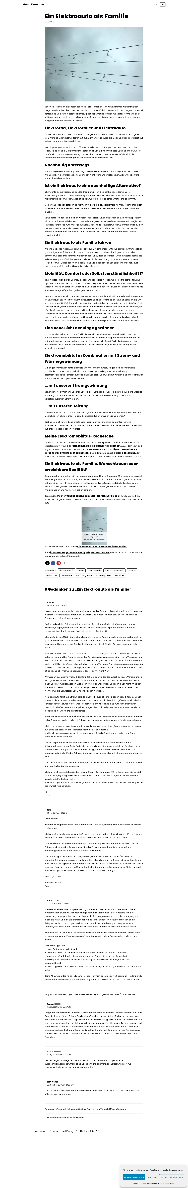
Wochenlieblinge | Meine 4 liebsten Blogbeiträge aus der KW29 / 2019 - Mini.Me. (98, 1043)
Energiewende (94, 592)
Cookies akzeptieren (134, 1177)
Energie (81, 592)
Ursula (51, 625)
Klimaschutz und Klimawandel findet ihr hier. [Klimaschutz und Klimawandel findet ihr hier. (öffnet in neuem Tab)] (104, 568)
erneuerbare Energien (114, 592)
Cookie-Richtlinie (139, 1183)
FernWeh (132, 592)
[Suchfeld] (157, 5)
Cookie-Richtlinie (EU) (87, 1183)
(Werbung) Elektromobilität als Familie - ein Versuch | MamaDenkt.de (92, 1160)
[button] (47, 585)
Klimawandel (66, 598)
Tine (49, 846)
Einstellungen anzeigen (172, 1177)
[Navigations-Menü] (162, 4)
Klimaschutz (51, 598)
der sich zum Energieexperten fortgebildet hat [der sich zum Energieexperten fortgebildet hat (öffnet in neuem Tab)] (100, 462)
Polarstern (119, 598)
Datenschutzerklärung (155, 1183)
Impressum (169, 1183)
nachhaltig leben (84, 598)
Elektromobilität (67, 592)
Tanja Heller (54, 1053)
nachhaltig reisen (103, 598)
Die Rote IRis (53, 943)
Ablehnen (152, 1177)
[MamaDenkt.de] (34, 4)
